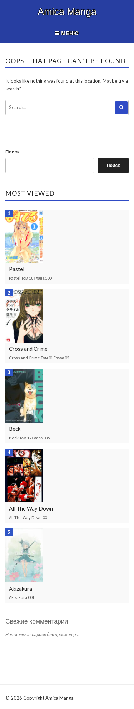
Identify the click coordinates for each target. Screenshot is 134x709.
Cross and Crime (28, 348)
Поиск (12, 151)
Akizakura (20, 588)
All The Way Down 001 (29, 517)
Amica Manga (67, 11)
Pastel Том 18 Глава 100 (30, 278)
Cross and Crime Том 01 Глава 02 (39, 357)
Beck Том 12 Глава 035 (29, 437)
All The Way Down (31, 508)
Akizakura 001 (21, 597)
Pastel (16, 269)
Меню (67, 33)
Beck (14, 428)
